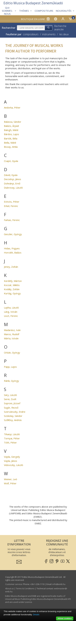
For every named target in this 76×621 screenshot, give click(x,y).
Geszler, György (13, 234)
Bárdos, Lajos (11, 134)
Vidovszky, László (13, 465)
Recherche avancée (60, 27)
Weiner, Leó (10, 479)
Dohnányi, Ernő (12, 183)
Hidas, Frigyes (12, 248)
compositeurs (30, 34)
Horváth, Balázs (12, 252)
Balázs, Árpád (11, 125)
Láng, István (10, 311)
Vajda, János (10, 460)
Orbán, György (12, 352)
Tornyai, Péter (12, 438)
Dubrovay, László (13, 187)
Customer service (13, 584)
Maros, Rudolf (11, 334)
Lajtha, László (11, 307)
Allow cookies (65, 618)
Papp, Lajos (10, 366)
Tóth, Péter (10, 442)
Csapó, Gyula (11, 161)
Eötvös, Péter (11, 201)
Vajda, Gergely (12, 456)
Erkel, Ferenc (11, 206)
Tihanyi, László (12, 434)
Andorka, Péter (12, 107)
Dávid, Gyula (10, 175)
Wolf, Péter (10, 483)
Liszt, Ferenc (11, 315)
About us (9, 588)
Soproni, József (12, 403)
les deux (64, 34)
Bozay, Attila (11, 146)
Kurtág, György (12, 293)
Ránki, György (11, 380)
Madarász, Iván (12, 330)
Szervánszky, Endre (14, 411)
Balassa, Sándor (12, 121)
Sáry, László (10, 395)
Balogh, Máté (11, 130)
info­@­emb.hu (58, 584)
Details (36, 614)
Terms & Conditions (25, 588)
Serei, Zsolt (10, 399)
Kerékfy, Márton (13, 281)
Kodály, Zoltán (11, 289)
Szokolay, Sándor (13, 415)
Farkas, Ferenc (12, 220)
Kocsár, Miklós (12, 285)
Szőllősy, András (13, 420)
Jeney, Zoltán (11, 266)
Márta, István (11, 338)
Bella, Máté (10, 142)
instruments (49, 34)
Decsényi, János (12, 179)
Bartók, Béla (10, 138)
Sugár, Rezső (11, 407)
